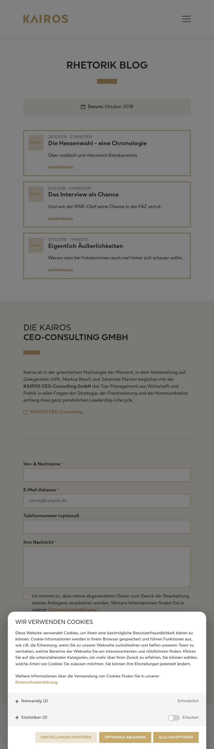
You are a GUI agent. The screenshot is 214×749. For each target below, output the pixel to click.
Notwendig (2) (34, 701)
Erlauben (191, 717)
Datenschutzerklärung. (36, 682)
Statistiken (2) (34, 717)
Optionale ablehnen (125, 737)
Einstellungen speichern (66, 737)
